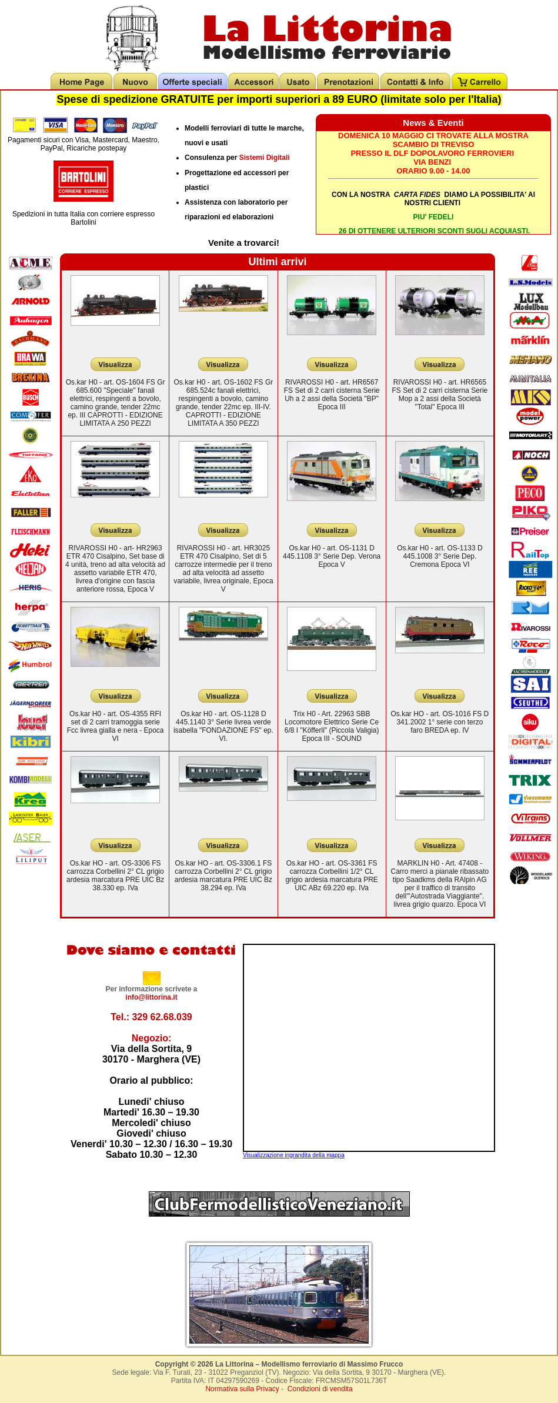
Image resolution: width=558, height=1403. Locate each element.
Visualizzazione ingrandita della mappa (294, 1155)
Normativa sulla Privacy (242, 1389)
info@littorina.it (151, 997)
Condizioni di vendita (320, 1389)
